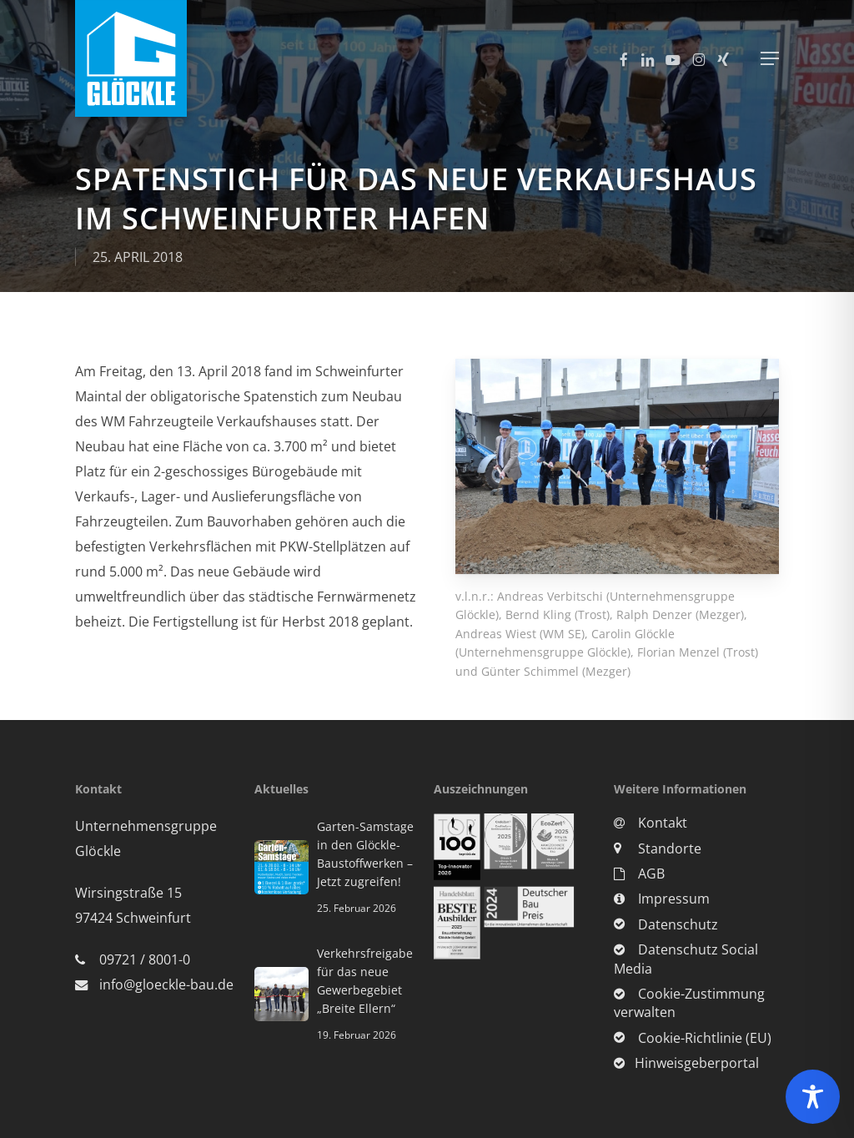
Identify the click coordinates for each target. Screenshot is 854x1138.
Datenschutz (666, 924)
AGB (639, 873)
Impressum (662, 898)
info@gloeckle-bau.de (166, 984)
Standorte (657, 848)
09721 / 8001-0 (144, 959)
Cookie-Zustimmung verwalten (689, 1002)
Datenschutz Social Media (686, 958)
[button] (770, 58)
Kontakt (650, 822)
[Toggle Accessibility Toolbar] (812, 1096)
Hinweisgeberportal (686, 1063)
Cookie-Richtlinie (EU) (692, 1038)
